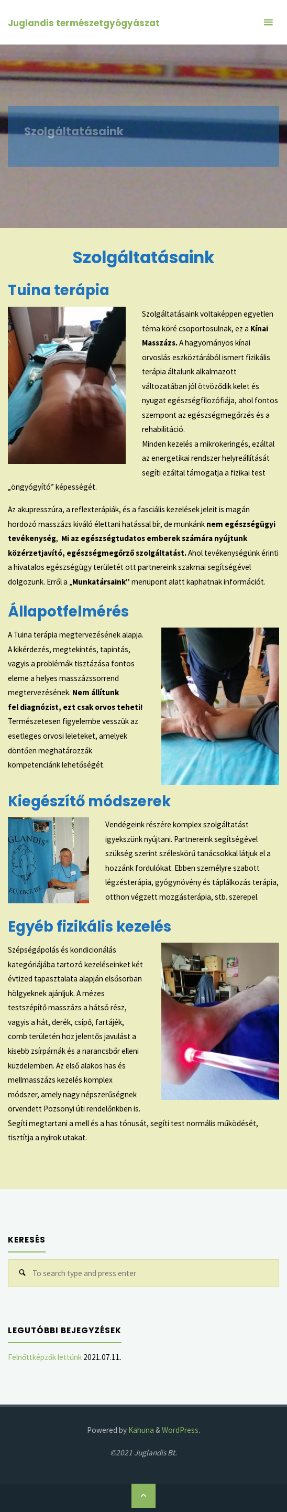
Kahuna (140, 1430)
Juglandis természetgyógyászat (84, 23)
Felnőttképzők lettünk (45, 1357)
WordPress (180, 1430)
